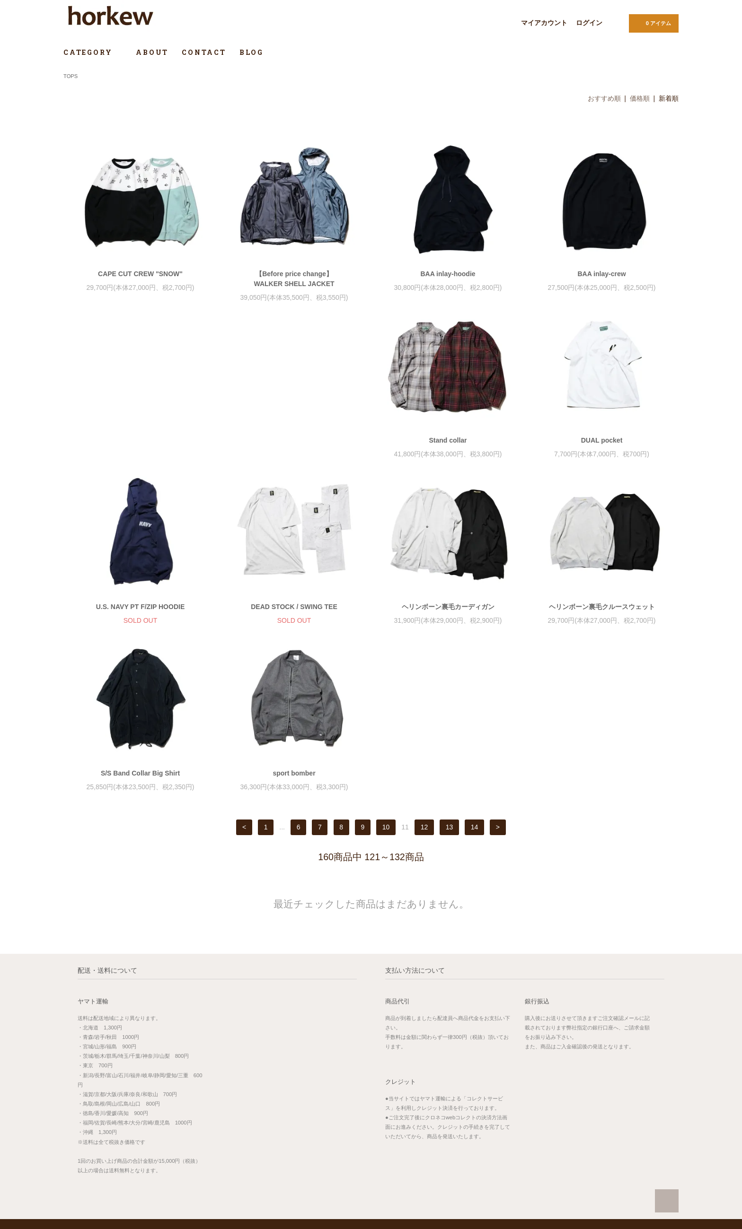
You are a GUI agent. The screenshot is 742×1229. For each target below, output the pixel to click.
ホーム (388, 1111)
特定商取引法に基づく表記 (414, 1150)
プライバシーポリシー (408, 1164)
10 (386, 670)
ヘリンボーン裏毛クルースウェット (294, 616)
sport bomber (601, 616)
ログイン (589, 22)
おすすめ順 (604, 98)
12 (424, 670)
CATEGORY (93, 52)
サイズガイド (594, 1111)
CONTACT (204, 52)
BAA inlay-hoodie (447, 274)
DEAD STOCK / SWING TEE (601, 450)
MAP (289, 1119)
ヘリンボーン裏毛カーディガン (140, 616)
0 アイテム (653, 22)
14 (474, 670)
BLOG (251, 52)
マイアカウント (544, 22)
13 (449, 670)
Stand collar (140, 450)
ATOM (505, 1137)
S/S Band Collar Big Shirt (447, 616)
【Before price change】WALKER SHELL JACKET (294, 279)
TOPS (70, 76)
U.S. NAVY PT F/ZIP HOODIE (448, 450)
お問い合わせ (397, 1177)
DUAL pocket (294, 450)
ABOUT (152, 52)
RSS (484, 1137)
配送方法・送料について (411, 1137)
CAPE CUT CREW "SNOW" (140, 274)
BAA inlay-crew (601, 274)
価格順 (640, 98)
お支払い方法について (408, 1124)
